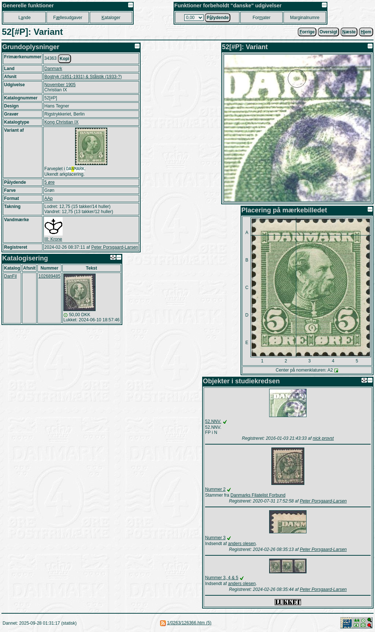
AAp (48, 199)
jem (366, 31)
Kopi (65, 58)
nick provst (323, 438)
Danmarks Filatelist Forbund (257, 495)
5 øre (49, 183)
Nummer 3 (215, 537)
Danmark (53, 68)
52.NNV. (213, 421)
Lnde (24, 17)
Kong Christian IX (61, 122)
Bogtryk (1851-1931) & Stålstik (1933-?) (83, 76)
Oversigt (329, 31)
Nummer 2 (215, 489)
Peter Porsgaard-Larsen (114, 248)
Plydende (218, 17)
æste (349, 31)
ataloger (110, 17)
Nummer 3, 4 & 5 (221, 577)
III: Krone (53, 239)
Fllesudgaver (67, 17)
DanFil (10, 277)
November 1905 (59, 84)
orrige (307, 31)
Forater (262, 17)
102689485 (49, 277)
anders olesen (242, 543)
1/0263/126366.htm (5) (189, 622)
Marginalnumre (304, 17)
